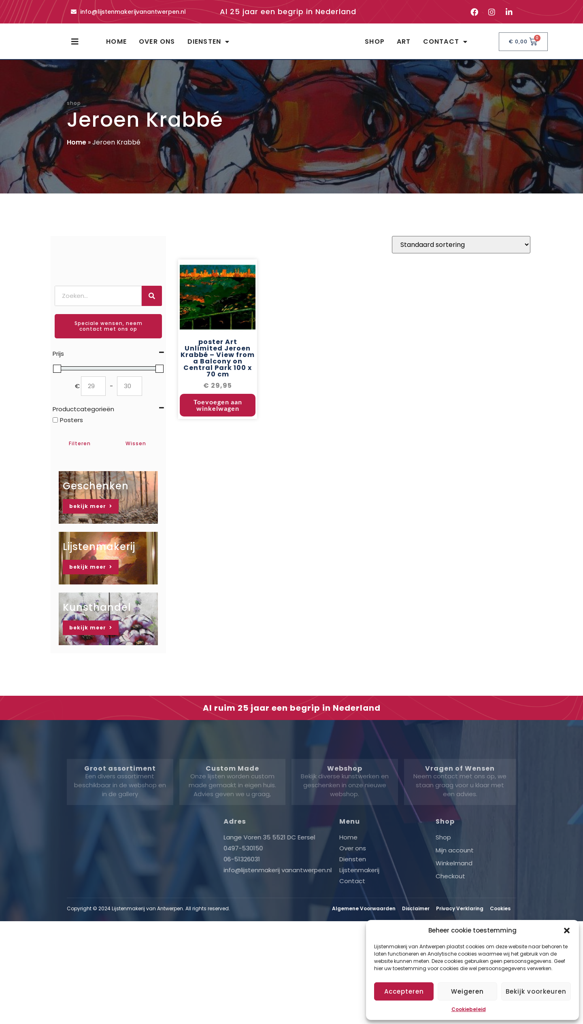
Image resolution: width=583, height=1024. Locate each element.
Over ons (157, 45)
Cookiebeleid (468, 1009)
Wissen (136, 450)
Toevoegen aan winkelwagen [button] (218, 415)
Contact (445, 45)
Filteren (80, 450)
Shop (375, 45)
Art (404, 45)
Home (116, 45)
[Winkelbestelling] (461, 254)
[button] (567, 930)
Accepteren (404, 991)
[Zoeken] (152, 303)
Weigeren (467, 991)
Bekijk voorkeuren (536, 991)
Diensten (208, 45)
